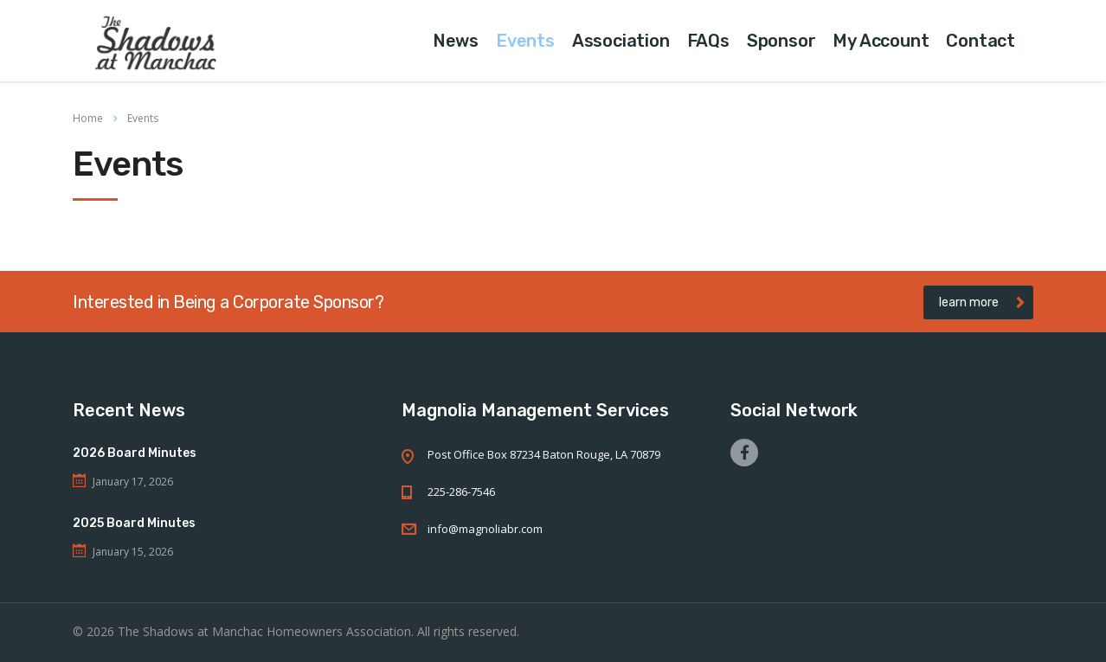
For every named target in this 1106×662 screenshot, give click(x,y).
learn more (982, 302)
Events (525, 40)
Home (88, 118)
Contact (980, 40)
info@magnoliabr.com (485, 529)
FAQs (708, 40)
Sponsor (781, 40)
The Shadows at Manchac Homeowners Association (264, 631)
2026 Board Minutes (134, 453)
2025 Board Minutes (134, 523)
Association (621, 40)
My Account (881, 40)
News (456, 40)
